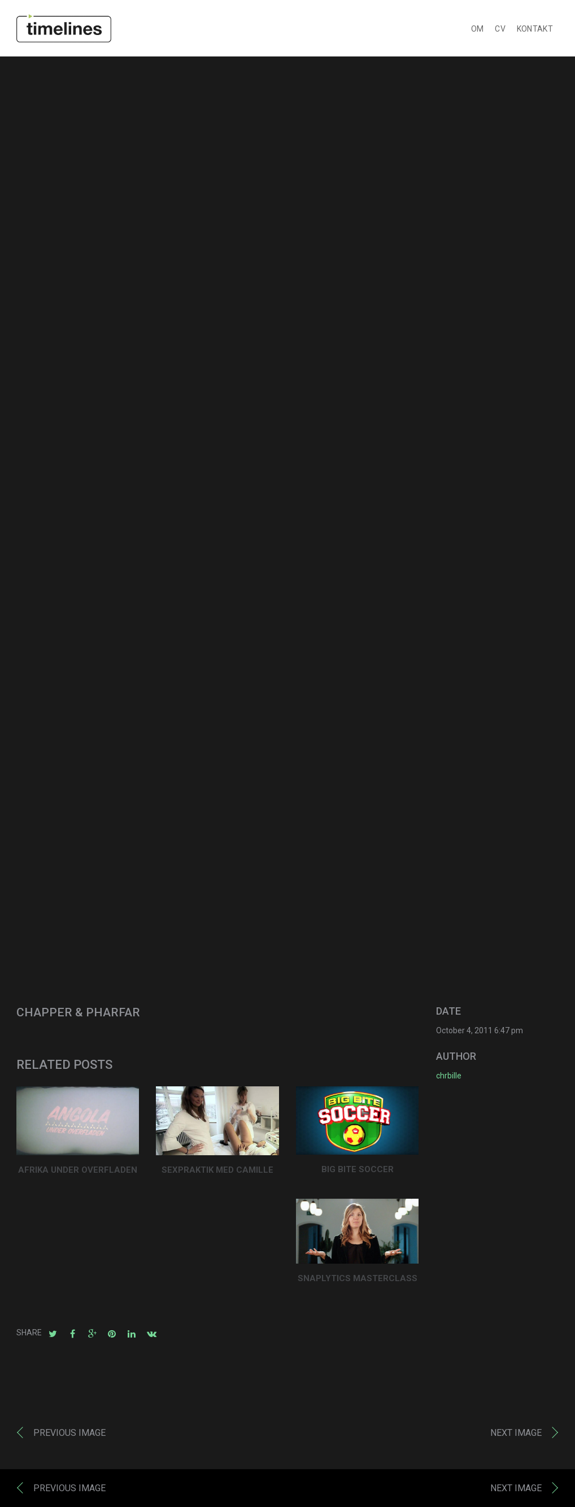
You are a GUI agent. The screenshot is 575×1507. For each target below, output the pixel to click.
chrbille (448, 1075)
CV (500, 28)
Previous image (69, 1432)
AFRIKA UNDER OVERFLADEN (77, 1170)
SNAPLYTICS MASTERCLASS (357, 1278)
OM (477, 28)
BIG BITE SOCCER (357, 1169)
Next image (516, 1432)
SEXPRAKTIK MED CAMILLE (217, 1170)
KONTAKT (535, 28)
